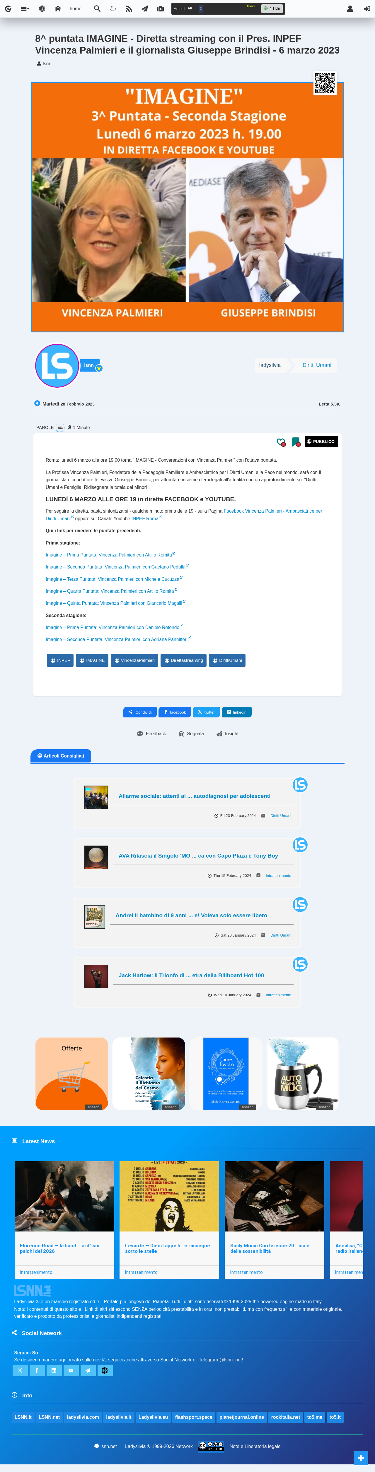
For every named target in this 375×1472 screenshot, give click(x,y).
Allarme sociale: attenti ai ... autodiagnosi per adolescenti (194, 801)
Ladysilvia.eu (153, 1424)
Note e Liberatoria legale (255, 1453)
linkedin (236, 717)
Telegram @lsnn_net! (221, 1366)
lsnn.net (105, 1453)
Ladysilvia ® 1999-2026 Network (159, 1453)
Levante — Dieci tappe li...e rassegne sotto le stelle (167, 1254)
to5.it (335, 1424)
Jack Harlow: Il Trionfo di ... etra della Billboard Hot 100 (191, 980)
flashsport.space (193, 1424)
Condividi (140, 717)
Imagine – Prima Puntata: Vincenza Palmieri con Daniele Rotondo (114, 631)
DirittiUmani (227, 665)
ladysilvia (270, 366)
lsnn (89, 366)
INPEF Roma (149, 520)
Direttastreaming (183, 665)
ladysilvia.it (119, 1424)
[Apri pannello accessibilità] (42, 9)
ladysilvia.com (83, 1424)
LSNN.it (23, 1424)
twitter (206, 717)
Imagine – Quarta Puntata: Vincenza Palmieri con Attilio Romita (111, 594)
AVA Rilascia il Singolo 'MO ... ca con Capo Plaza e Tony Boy (198, 861)
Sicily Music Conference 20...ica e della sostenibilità (270, 1254)
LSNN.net (49, 1424)
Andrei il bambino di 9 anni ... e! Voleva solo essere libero (191, 921)
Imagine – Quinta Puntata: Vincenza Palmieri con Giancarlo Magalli (115, 607)
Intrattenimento (278, 880)
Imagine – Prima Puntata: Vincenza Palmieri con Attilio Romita (110, 557)
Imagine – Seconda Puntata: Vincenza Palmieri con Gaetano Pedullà (117, 570)
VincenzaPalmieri (134, 665)
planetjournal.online (242, 1424)
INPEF (60, 665)
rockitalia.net (285, 1424)
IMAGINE (92, 665)
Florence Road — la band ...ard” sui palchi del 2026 (59, 1254)
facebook (175, 717)
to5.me (315, 1424)
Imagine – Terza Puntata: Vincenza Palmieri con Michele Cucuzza (114, 582)
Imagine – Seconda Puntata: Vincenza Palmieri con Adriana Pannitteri (118, 644)
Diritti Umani (317, 366)
